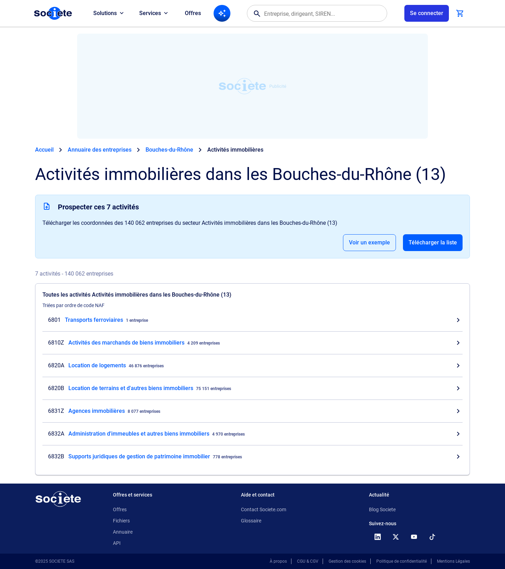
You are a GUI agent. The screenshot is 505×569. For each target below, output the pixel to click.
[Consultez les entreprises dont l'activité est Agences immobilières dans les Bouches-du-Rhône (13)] (252, 411)
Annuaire (123, 532)
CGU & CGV (307, 561)
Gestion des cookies (347, 561)
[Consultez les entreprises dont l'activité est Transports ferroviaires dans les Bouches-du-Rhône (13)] (252, 320)
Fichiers (121, 520)
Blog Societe (382, 509)
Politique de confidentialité (401, 561)
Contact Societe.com (263, 509)
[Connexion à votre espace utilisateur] (426, 13)
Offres (193, 13)
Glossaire (251, 520)
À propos (278, 561)
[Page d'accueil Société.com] (53, 13)
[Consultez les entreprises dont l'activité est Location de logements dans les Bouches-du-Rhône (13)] (252, 365)
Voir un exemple (369, 242)
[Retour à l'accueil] (58, 499)
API (117, 543)
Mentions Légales (453, 561)
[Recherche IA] (222, 13)
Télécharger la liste (433, 242)
